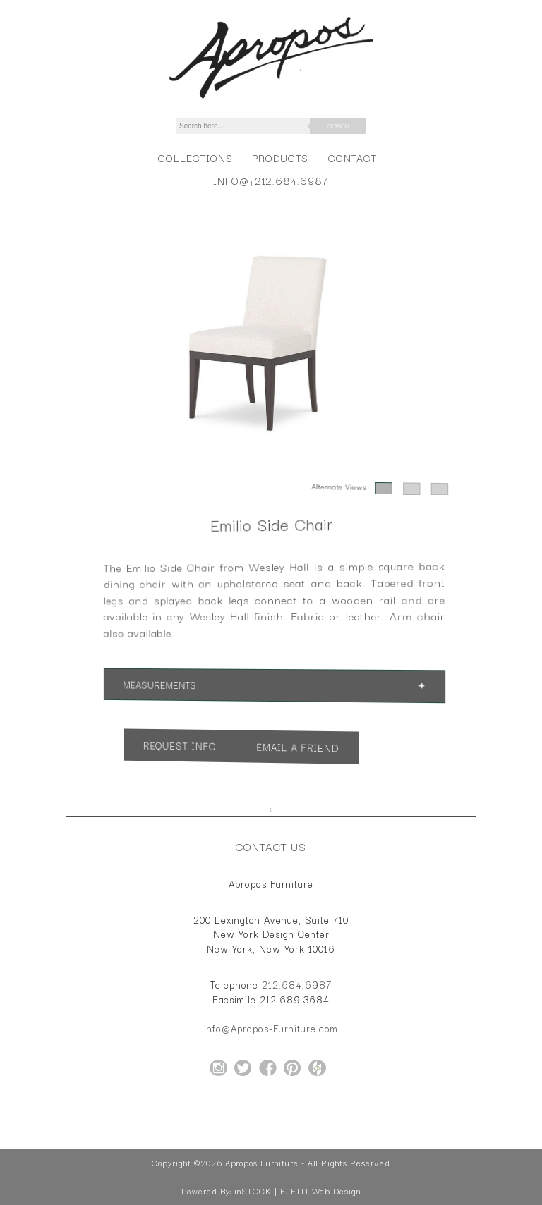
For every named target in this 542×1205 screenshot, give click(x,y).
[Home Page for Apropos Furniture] (271, 99)
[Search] (250, 126)
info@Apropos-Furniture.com (271, 1028)
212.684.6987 (292, 180)
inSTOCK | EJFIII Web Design (297, 1191)
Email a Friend (295, 748)
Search (338, 125)
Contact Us (271, 846)
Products (280, 157)
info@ (231, 180)
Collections (195, 157)
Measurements (172, 683)
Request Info (190, 744)
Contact (352, 157)
